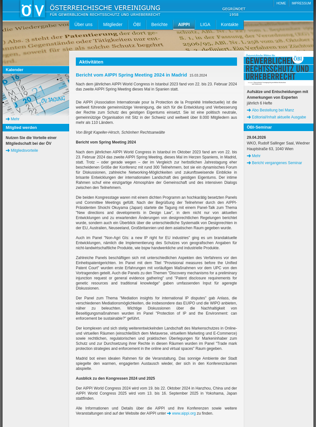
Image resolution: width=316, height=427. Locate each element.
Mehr (15, 119)
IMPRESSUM (301, 3)
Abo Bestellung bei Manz (273, 110)
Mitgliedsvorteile (24, 150)
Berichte (159, 24)
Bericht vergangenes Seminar (277, 163)
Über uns (84, 24)
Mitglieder (112, 24)
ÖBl (137, 24)
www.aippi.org (184, 413)
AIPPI (184, 24)
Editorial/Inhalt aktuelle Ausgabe (279, 117)
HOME (281, 3)
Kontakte (229, 24)
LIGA (205, 24)
